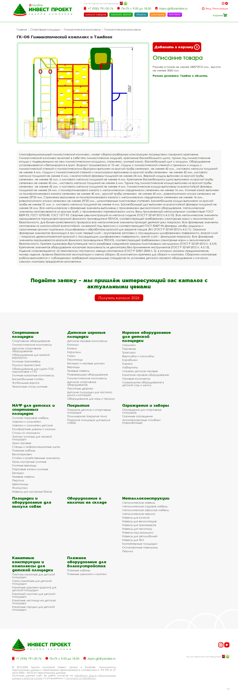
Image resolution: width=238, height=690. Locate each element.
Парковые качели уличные (30, 469)
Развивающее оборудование (87, 374)
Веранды (73, 367)
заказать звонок (121, 14)
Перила (127, 551)
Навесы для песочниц (137, 528)
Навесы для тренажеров (139, 525)
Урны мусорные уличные (29, 461)
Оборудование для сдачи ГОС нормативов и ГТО (33, 370)
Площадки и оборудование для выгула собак (31, 502)
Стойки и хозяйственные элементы (36, 458)
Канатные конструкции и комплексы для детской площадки (32, 564)
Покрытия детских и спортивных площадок (89, 411)
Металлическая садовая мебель (145, 506)
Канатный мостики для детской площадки (33, 595)
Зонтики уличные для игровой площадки (32, 438)
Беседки (18, 472)
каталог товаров (95, 14)
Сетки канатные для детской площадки (32, 582)
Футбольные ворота (25, 382)
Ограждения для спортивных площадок (141, 411)
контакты (174, 14)
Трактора (129, 352)
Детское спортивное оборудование (26, 349)
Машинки (129, 345)
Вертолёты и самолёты (138, 356)
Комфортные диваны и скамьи (33, 429)
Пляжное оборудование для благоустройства (86, 562)
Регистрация (220, 8)
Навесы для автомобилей (139, 536)
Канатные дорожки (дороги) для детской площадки (34, 588)
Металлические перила (138, 513)
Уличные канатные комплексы (33, 375)
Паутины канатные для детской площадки (33, 575)
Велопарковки (22, 454)
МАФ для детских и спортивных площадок (33, 409)
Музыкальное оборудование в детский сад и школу (143, 383)
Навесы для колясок (136, 517)
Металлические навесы (138, 502)
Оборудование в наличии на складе (87, 500)
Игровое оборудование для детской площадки (146, 336)
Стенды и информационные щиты (36, 446)
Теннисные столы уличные (29, 386)
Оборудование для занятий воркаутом (31, 356)
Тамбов (37, 5)
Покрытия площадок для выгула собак (88, 421)
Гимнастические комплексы (82, 29)
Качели (72, 348)
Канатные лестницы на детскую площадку (34, 601)
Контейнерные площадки (139, 543)
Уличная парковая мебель (30, 417)
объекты (141, 14)
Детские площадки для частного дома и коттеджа (89, 393)
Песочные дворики (80, 388)
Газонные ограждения (137, 416)
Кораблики (129, 359)
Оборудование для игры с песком (91, 398)
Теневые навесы (78, 370)
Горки (71, 355)
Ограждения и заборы (145, 405)
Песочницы (75, 359)
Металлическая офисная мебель (145, 510)
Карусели (74, 352)
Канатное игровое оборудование (145, 374)
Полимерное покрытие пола (87, 416)
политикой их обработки (81, 678)
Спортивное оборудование (31, 340)
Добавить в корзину (177, 47)
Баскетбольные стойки (28, 379)
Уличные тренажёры (26, 361)
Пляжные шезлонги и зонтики (87, 574)
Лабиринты (130, 367)
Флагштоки (20, 487)
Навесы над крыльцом (137, 532)
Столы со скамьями (26, 432)
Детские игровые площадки (86, 334)
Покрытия (78, 405)
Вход (208, 8)
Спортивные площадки (45, 29)
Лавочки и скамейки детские (32, 425)
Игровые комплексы (136, 378)
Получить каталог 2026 (119, 297)
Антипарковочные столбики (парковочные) (141, 421)
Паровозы (129, 348)
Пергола (18, 480)
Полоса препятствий (26, 365)
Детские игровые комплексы (87, 340)
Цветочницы (20, 484)
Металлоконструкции (145, 498)
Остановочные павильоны (140, 547)
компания (157, 14)
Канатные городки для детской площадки (33, 608)
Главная (22, 29)
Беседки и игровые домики (86, 363)
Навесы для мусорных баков (32, 491)
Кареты (127, 363)
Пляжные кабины (23, 450)
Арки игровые (21, 443)
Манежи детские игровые (140, 371)
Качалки (73, 344)
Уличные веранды (24, 465)
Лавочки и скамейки (26, 421)
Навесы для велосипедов (139, 521)
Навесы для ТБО (133, 540)
